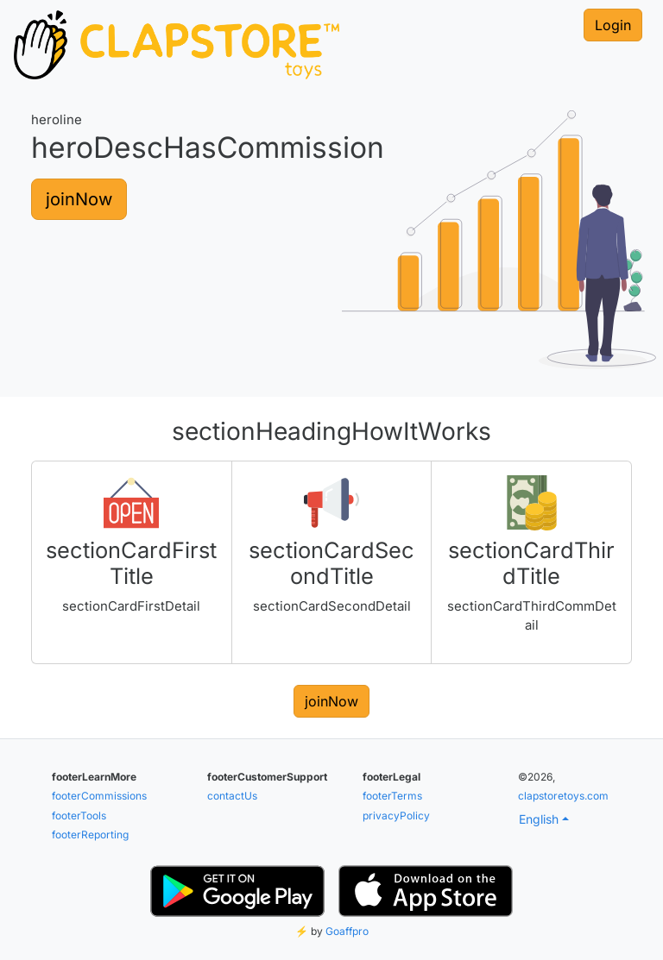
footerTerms (392, 795)
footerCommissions (99, 795)
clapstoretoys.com (563, 795)
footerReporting (90, 834)
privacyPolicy (396, 815)
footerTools (79, 815)
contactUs (232, 795)
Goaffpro (347, 931)
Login (613, 25)
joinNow (79, 199)
